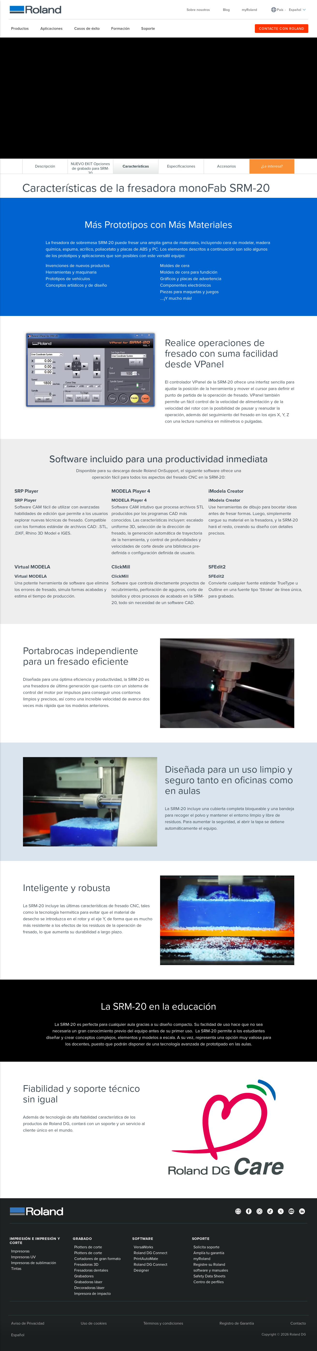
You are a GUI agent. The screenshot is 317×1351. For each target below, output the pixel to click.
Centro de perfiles (208, 1281)
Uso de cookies (94, 1323)
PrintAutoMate (146, 1258)
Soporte (201, 1238)
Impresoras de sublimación (33, 1262)
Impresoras (20, 1251)
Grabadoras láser (88, 1281)
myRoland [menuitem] (249, 9)
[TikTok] (270, 1210)
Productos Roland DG (46, 41)
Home (25, 41)
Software (142, 1238)
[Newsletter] (238, 1210)
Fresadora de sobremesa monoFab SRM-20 (135, 41)
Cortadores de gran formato (97, 1258)
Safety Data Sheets (209, 1276)
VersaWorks (143, 1247)
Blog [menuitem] (226, 9)
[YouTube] (291, 1210)
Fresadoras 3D (86, 1264)
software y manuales (210, 1270)
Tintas (16, 1268)
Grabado (82, 1238)
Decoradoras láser (89, 1287)
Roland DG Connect (150, 1252)
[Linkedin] (302, 1210)
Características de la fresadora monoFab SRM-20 (200, 41)
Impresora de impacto (92, 1293)
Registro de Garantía (237, 1323)
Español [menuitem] (297, 9)
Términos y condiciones (163, 1323)
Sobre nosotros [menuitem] (201, 9)
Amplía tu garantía (208, 1252)
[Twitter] (281, 1210)
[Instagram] (259, 1210)
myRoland (201, 1258)
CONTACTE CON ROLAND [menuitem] (281, 28)
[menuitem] (22, 28)
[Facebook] (249, 1210)
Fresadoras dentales (91, 1270)
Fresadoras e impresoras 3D (83, 41)
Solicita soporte (206, 1247)
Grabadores (84, 1276)
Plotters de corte (88, 1247)
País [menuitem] (280, 9)
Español (17, 1334)
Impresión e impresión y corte (35, 1240)
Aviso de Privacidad (27, 1323)
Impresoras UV (23, 1256)
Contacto (298, 1323)
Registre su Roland (209, 1264)
